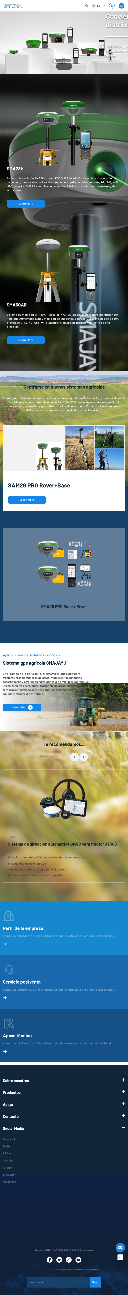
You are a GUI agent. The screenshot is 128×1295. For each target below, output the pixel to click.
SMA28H (15, 168)
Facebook (9, 1139)
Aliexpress (9, 1182)
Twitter (7, 1146)
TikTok (7, 1153)
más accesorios (49, 757)
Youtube (8, 1160)
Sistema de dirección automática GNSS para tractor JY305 (62, 845)
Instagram (9, 1175)
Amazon (8, 1167)
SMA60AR (17, 304)
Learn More (25, 203)
